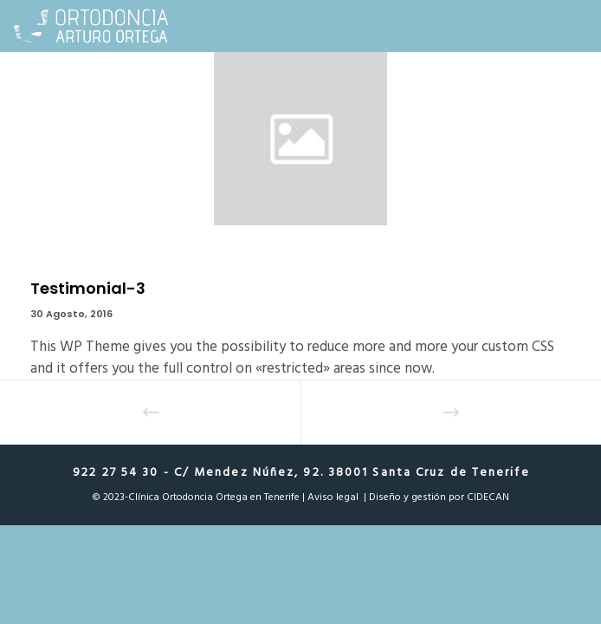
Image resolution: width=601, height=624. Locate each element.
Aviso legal (333, 497)
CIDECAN (488, 497)
